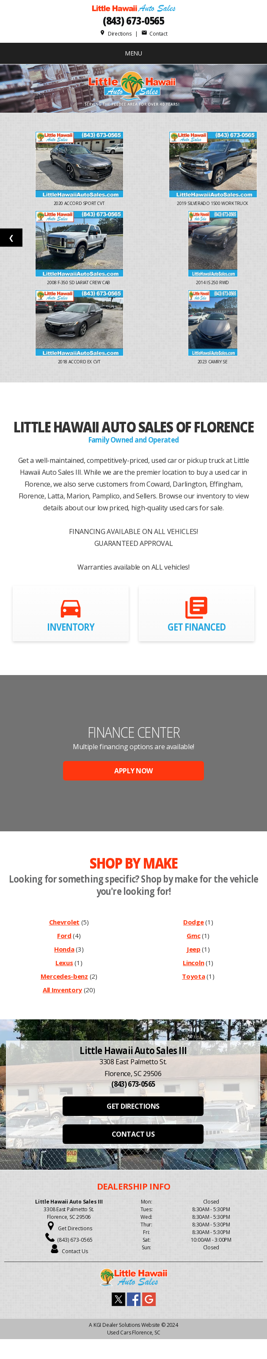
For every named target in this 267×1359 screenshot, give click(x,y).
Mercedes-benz (64, 976)
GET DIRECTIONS (133, 1106)
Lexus (64, 962)
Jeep (194, 949)
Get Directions (75, 1228)
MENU (133, 53)
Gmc (193, 935)
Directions (115, 33)
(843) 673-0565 (134, 20)
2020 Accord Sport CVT (79, 203)
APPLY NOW (133, 770)
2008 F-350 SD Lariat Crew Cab (79, 282)
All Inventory (62, 989)
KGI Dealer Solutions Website (127, 1325)
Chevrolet (64, 922)
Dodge (193, 922)
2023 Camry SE (213, 362)
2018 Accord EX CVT (79, 362)
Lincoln (193, 962)
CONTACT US (133, 1134)
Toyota (193, 976)
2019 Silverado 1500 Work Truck (213, 203)
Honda (64, 949)
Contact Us (75, 1251)
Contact (154, 33)
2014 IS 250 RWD (213, 282)
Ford (64, 935)
